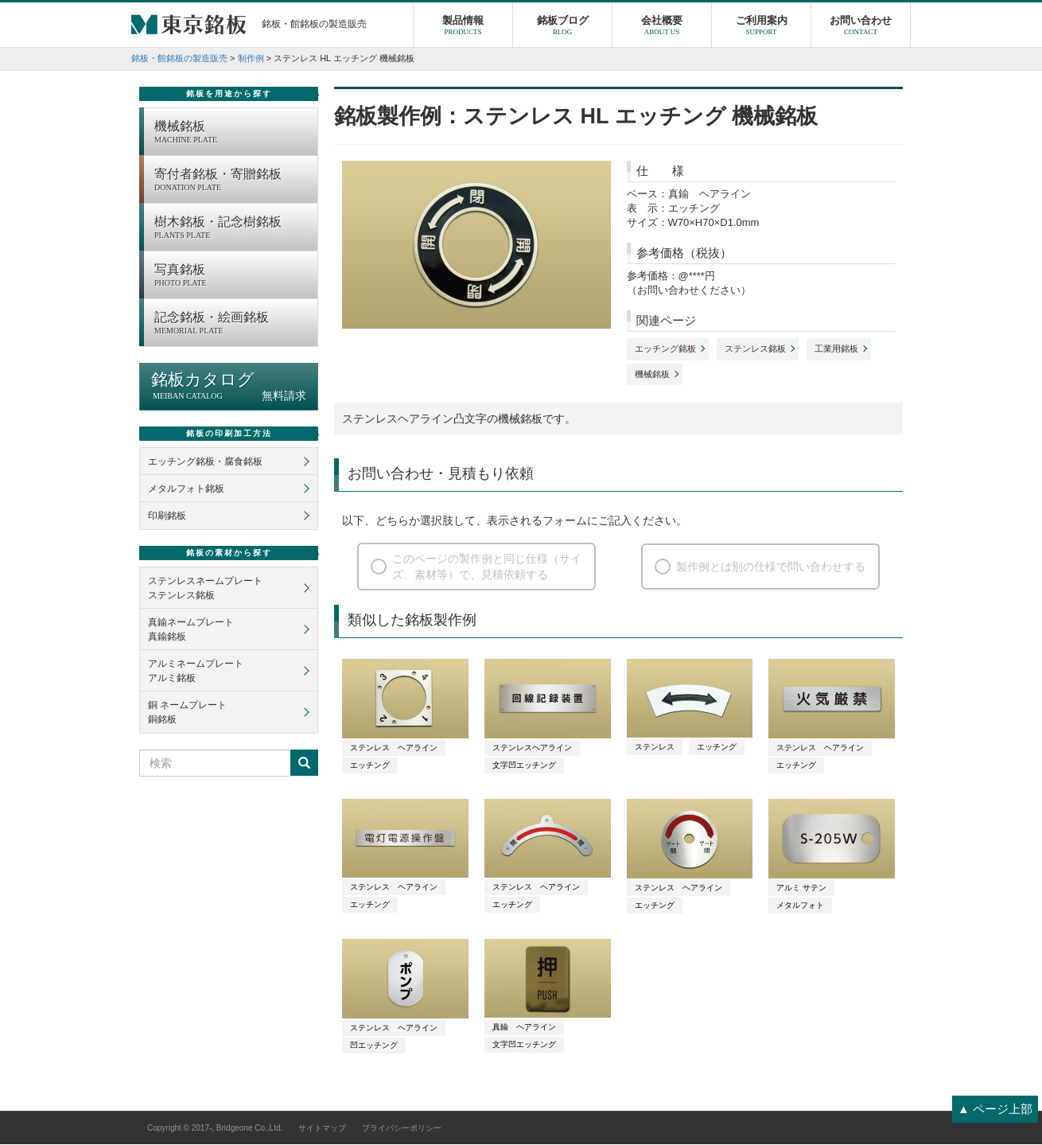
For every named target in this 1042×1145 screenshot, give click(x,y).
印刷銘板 (167, 516)
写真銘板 (231, 276)
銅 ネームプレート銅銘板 (187, 713)
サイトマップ (322, 1128)
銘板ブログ (562, 28)
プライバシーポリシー (401, 1128)
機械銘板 (652, 375)
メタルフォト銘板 (186, 489)
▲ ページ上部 (995, 1109)
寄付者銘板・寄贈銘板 (231, 181)
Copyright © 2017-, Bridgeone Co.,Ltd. (214, 1128)
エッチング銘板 (665, 349)
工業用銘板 (836, 349)
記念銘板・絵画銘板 (231, 324)
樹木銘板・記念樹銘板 (231, 229)
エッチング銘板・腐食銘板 (205, 462)
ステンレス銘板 (755, 349)
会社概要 (661, 28)
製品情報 (463, 28)
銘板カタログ (228, 387)
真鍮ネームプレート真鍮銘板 (191, 630)
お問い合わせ (860, 28)
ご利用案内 (761, 28)
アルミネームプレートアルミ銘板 (195, 671)
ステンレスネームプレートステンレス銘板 (205, 589)
